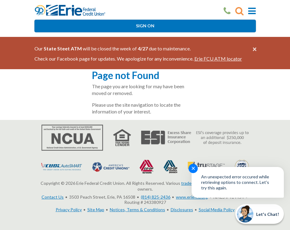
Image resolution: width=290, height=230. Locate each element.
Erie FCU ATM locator (218, 58)
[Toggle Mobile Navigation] (252, 11)
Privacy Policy (69, 209)
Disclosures (182, 209)
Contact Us (53, 197)
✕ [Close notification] (193, 168)
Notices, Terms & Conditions (137, 209)
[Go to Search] (239, 11)
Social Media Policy (217, 209)
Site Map (95, 209)
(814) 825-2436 (155, 197)
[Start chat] (259, 214)
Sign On (145, 25)
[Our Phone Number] (227, 11)
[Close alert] (254, 49)
